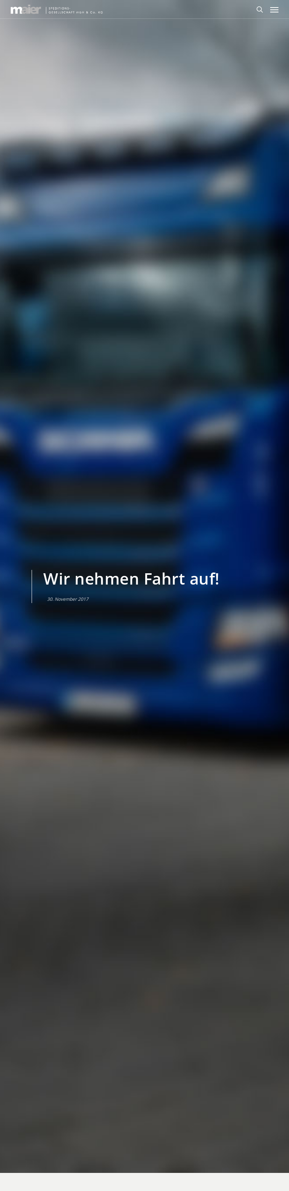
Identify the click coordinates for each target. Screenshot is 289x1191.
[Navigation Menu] (274, 9)
